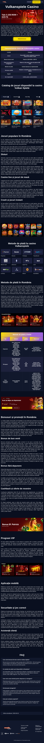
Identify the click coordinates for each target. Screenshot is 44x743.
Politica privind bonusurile (24, 728)
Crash (27, 96)
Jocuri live (16, 96)
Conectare (29, 1)
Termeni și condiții (24, 725)
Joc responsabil (38, 731)
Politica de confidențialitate (38, 726)
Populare (6, 96)
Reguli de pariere (24, 730)
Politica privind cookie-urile (38, 729)
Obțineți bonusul (22, 38)
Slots (38, 96)
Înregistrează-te (36, 1)
